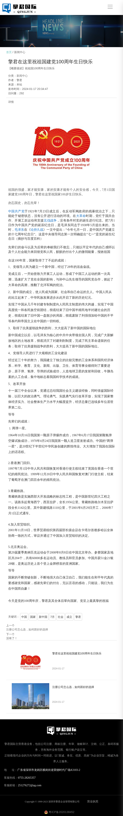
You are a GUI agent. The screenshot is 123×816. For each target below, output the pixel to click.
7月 (52, 616)
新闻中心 (19, 52)
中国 (24, 616)
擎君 (78, 616)
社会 (60, 616)
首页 (9, 52)
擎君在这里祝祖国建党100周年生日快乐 (76, 653)
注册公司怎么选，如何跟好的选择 (27, 629)
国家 (33, 616)
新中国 (43, 616)
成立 (69, 616)
